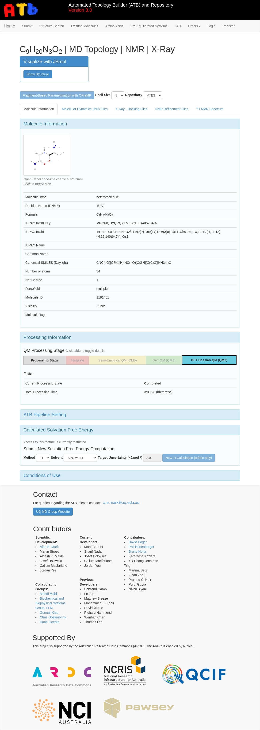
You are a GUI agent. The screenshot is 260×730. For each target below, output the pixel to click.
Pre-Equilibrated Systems (149, 26)
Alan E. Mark (49, 547)
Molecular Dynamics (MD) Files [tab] (84, 109)
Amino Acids (114, 26)
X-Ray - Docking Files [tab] (131, 109)
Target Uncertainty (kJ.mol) (120, 457)
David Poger (138, 542)
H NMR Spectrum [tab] (210, 108)
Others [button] (194, 26)
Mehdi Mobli (48, 594)
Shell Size (103, 95)
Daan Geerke (49, 622)
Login (211, 26)
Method (29, 457)
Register (228, 26)
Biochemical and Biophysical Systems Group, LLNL (50, 603)
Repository (133, 95)
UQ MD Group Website (53, 511)
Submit (27, 26)
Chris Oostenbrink (53, 617)
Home (9, 26)
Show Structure (38, 74)
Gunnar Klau (49, 612)
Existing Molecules (84, 26)
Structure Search (51, 26)
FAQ (178, 26)
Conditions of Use (42, 475)
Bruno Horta (137, 551)
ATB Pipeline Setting (44, 414)
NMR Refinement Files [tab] (171, 109)
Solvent (57, 457)
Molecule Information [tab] (38, 109)
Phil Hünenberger (141, 547)
